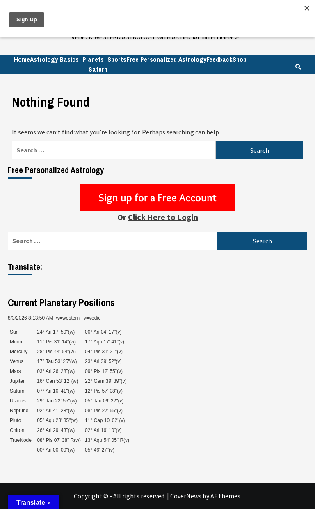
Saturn (98, 69)
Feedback (219, 59)
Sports (116, 59)
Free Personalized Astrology (166, 59)
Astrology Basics (54, 59)
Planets (93, 59)
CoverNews (185, 496)
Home (22, 59)
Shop (240, 59)
